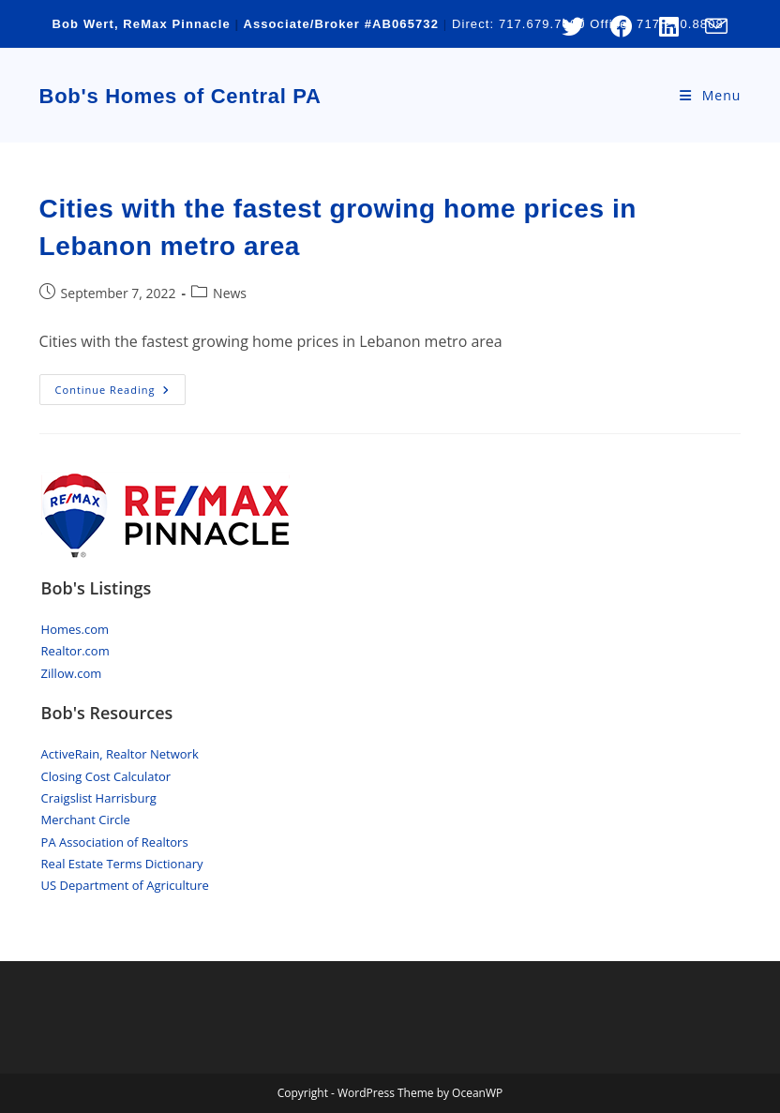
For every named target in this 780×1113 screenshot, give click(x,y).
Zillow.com (71, 673)
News (230, 293)
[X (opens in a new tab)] (572, 26)
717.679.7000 (542, 24)
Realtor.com (75, 650)
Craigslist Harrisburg (99, 798)
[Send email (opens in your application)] (710, 26)
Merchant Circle (85, 819)
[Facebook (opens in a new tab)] (621, 26)
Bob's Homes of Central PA (180, 96)
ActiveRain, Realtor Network (120, 753)
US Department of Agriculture (125, 885)
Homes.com (75, 629)
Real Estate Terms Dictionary (122, 863)
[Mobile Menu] (710, 95)
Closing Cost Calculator (106, 776)
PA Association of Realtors (114, 842)
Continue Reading (121, 393)
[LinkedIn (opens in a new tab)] (669, 26)
